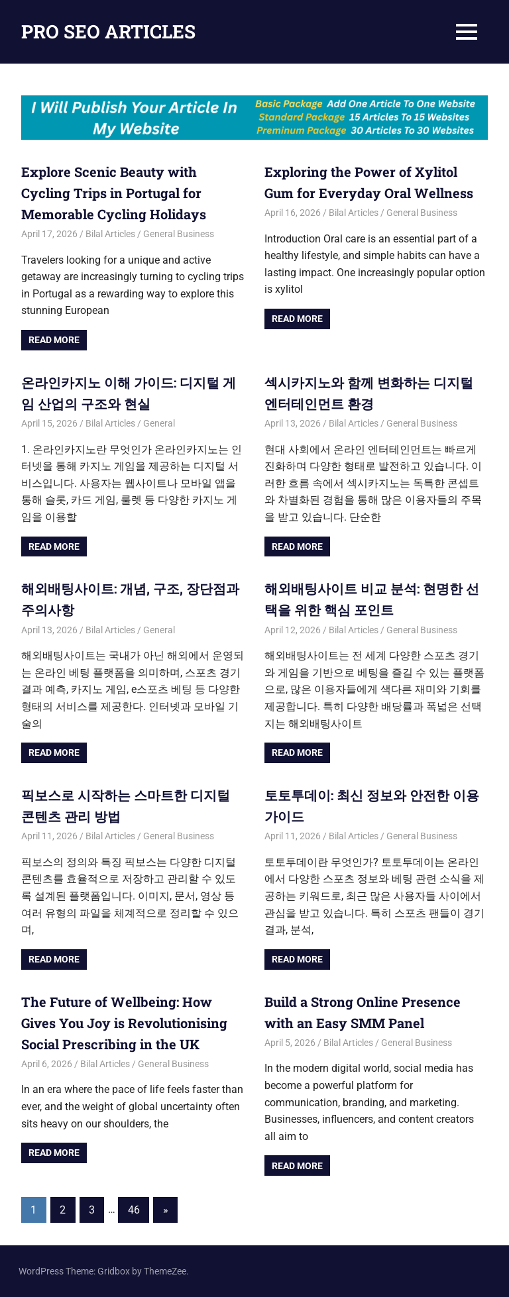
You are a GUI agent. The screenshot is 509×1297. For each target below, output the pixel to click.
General (159, 423)
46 (134, 1210)
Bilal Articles (110, 234)
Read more (54, 340)
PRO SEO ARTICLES (108, 31)
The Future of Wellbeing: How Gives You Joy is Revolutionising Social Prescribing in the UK (124, 1023)
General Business (178, 234)
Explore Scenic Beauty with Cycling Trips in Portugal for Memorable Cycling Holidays (113, 193)
